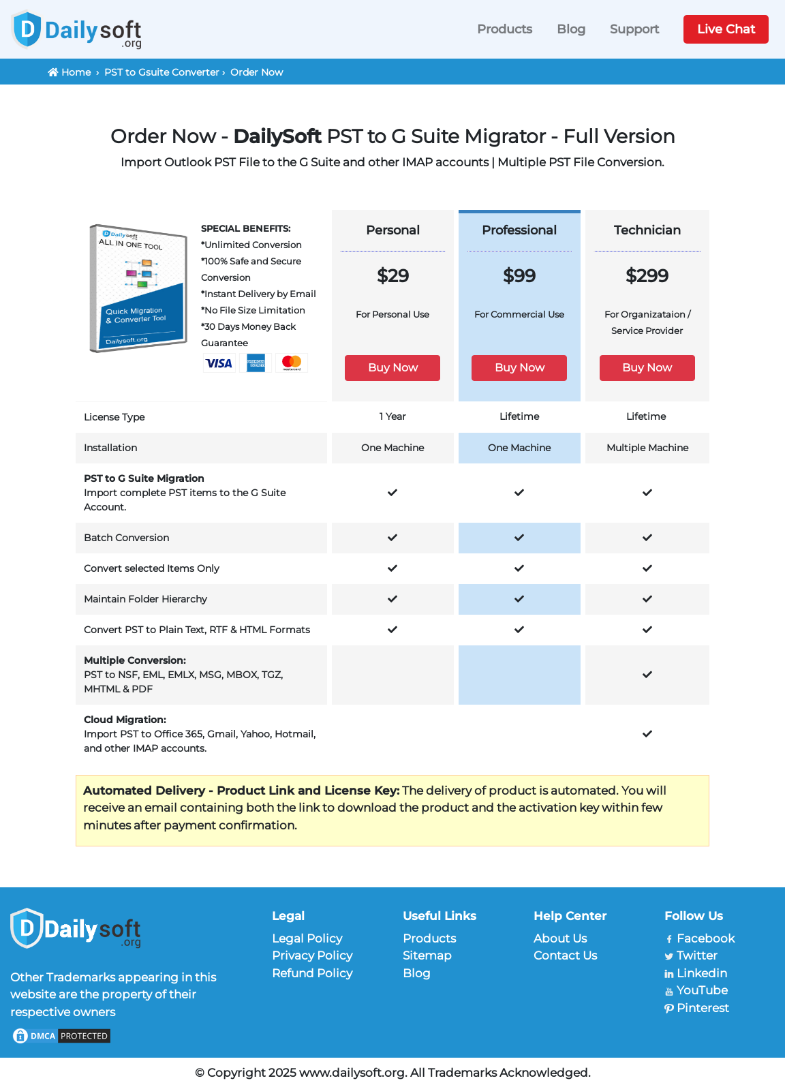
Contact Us (565, 955)
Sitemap (427, 955)
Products (504, 29)
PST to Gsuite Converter (161, 72)
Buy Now (393, 367)
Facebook (706, 938)
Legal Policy (307, 938)
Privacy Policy (312, 955)
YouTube (702, 990)
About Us (560, 938)
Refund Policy (312, 973)
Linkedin (702, 973)
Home (76, 72)
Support (634, 29)
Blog (571, 29)
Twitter (697, 955)
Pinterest (703, 1008)
